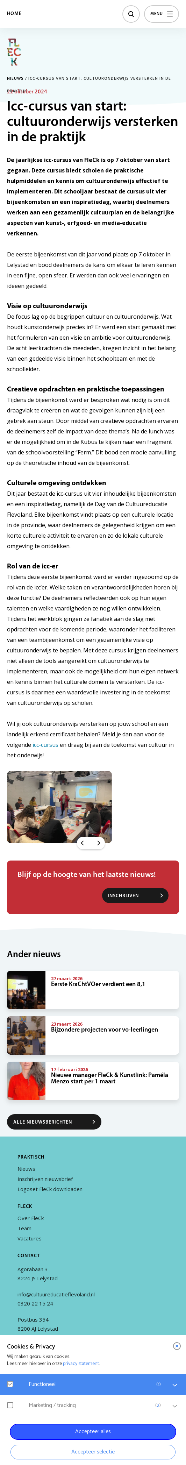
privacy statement (81, 1364)
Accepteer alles (93, 1431)
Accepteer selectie (93, 1452)
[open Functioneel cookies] (175, 1385)
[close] (177, 1346)
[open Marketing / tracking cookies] (175, 1406)
